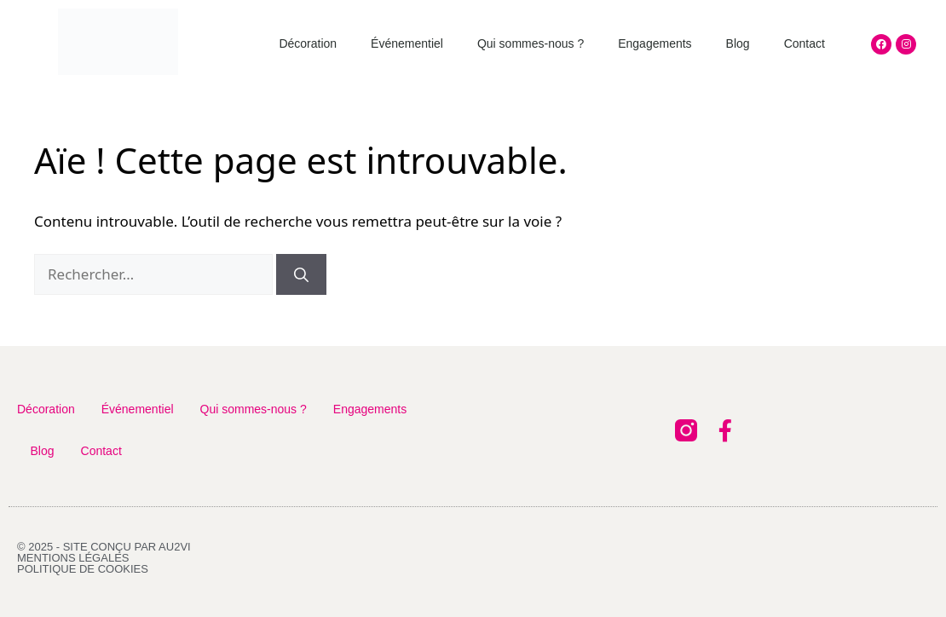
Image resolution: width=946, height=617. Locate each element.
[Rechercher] (301, 274)
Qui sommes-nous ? (530, 43)
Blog (738, 43)
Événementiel (407, 43)
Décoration (308, 43)
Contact (804, 43)
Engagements (654, 43)
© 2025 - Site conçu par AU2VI (104, 546)
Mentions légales (73, 557)
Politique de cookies (82, 568)
